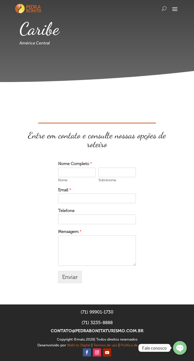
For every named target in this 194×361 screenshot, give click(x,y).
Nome (62, 180)
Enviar (70, 277)
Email (64, 190)
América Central (34, 43)
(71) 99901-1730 (97, 312)
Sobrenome (107, 180)
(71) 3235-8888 (97, 322)
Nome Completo (75, 163)
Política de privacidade (138, 345)
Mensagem (70, 231)
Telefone (66, 210)
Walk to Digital (78, 345)
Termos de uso (105, 345)
